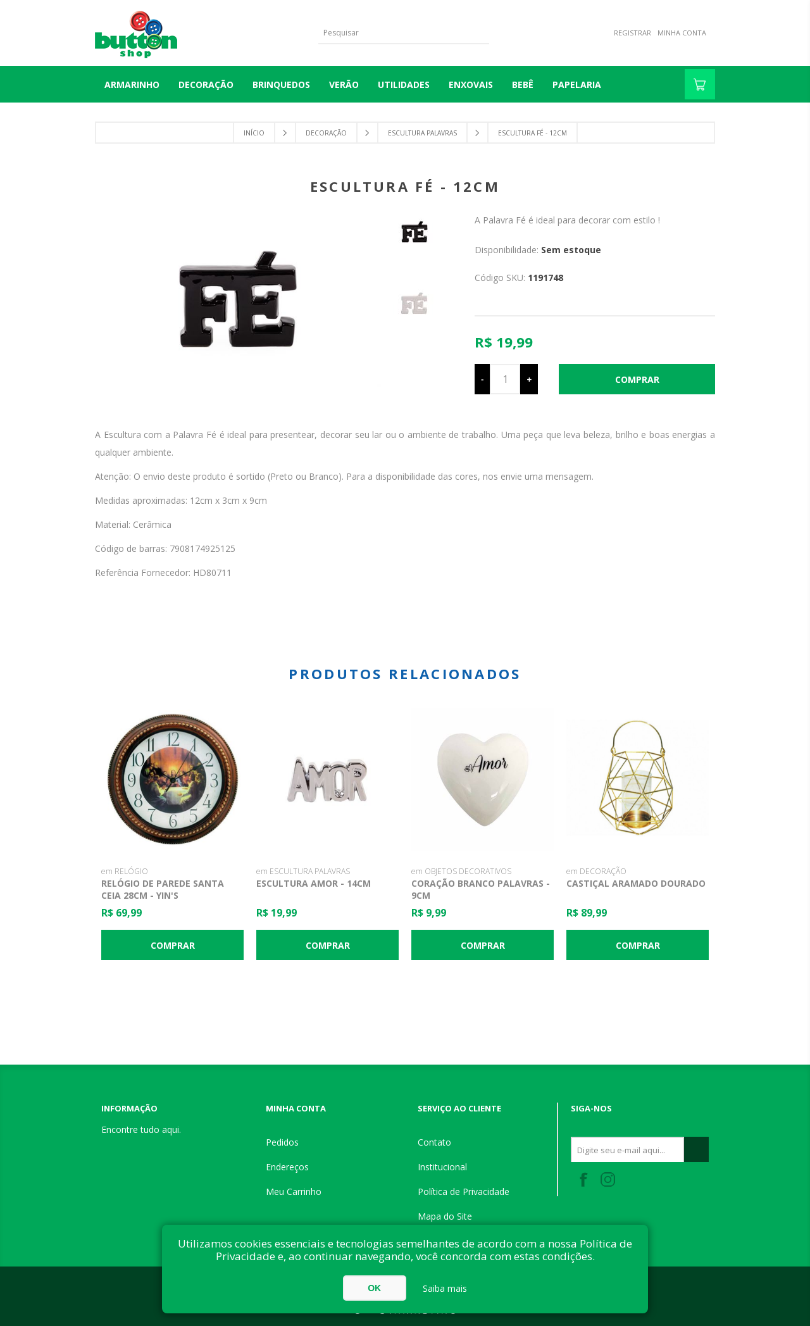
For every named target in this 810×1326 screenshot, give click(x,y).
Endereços (287, 1167)
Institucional (442, 1167)
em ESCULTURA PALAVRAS (303, 871)
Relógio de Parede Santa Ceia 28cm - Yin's (162, 889)
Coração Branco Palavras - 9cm (480, 889)
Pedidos (282, 1142)
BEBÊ (522, 84)
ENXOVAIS (471, 84)
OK (374, 1288)
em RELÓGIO (124, 871)
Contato (434, 1142)
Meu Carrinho (293, 1191)
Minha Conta (681, 32)
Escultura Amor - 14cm (313, 883)
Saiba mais (445, 1288)
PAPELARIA (576, 84)
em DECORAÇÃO (596, 871)
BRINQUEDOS (281, 84)
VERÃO (344, 84)
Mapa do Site (445, 1216)
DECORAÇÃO (206, 84)
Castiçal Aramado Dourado (636, 883)
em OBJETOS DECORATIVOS (461, 871)
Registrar (632, 32)
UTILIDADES (404, 84)
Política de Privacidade (463, 1191)
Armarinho (131, 84)
